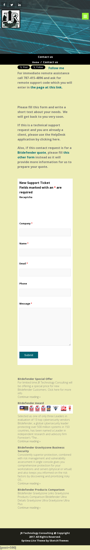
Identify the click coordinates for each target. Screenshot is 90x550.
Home (35, 62)
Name (24, 243)
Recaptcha (25, 197)
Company (26, 223)
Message (25, 303)
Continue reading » (29, 397)
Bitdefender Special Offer (35, 379)
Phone (23, 283)
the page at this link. (46, 87)
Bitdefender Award (31, 403)
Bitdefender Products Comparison (41, 489)
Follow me (56, 68)
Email (23, 263)
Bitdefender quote (32, 152)
